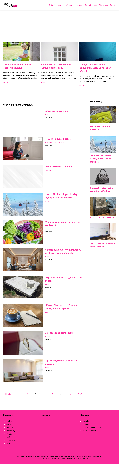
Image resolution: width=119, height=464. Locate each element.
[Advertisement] (59, 24)
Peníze (95, 5)
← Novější (7, 394)
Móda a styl (78, 5)
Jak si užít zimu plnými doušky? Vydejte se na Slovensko (100, 159)
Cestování (60, 5)
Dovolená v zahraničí (51, 142)
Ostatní (88, 5)
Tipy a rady (103, 5)
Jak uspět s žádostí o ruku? (59, 333)
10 (70, 394)
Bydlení (52, 5)
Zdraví (112, 5)
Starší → (81, 394)
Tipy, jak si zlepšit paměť (58, 138)
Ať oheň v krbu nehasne (57, 111)
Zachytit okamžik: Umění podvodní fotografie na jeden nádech (95, 68)
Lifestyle (69, 5)
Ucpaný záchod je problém (102, 217)
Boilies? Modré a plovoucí (59, 166)
